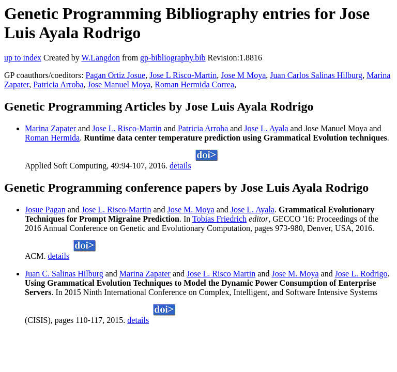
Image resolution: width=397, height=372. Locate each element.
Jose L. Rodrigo (361, 273)
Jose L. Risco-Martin (127, 128)
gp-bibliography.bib (173, 57)
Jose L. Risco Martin (221, 273)
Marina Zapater (50, 128)
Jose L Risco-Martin (183, 75)
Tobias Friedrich (219, 218)
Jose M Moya (243, 75)
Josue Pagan (45, 209)
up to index (22, 57)
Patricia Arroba (58, 84)
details (180, 165)
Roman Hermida (52, 137)
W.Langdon (100, 57)
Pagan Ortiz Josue (116, 75)
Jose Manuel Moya (119, 84)
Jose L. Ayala (266, 128)
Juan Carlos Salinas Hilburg (316, 75)
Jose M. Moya (191, 209)
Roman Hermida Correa (194, 84)
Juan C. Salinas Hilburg (64, 273)
